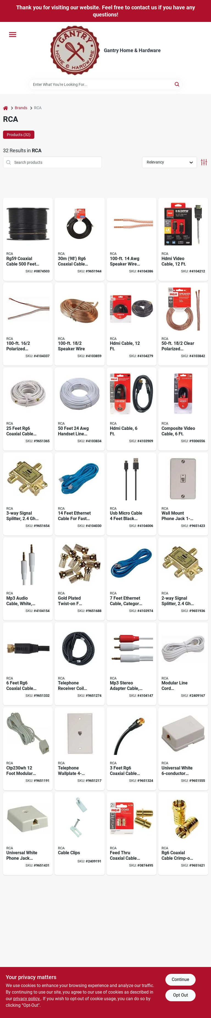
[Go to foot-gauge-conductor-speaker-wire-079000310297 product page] (80, 324)
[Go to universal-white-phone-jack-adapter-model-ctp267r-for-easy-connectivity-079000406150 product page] (28, 833)
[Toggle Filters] (204, 162)
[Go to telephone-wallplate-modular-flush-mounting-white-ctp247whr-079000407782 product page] (80, 748)
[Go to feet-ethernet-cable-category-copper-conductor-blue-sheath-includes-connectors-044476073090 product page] (132, 579)
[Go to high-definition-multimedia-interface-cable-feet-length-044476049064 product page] (132, 324)
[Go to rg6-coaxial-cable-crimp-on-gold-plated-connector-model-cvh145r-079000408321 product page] (183, 833)
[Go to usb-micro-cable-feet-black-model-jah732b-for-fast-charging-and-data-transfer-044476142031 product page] (132, 494)
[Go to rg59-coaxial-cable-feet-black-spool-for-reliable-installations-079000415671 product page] (28, 239)
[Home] (5, 108)
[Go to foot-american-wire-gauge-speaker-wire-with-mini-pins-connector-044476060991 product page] (132, 239)
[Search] (177, 84)
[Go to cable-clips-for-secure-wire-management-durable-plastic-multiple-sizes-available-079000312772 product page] (80, 833)
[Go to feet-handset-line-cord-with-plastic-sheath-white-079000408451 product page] (80, 409)
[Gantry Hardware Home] (75, 50)
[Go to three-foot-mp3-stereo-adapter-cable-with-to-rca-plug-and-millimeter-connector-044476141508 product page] (132, 664)
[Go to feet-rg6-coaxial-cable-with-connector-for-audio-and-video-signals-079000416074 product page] (28, 664)
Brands (21, 108)
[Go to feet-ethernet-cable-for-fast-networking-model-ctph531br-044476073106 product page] (80, 494)
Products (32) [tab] (18, 134)
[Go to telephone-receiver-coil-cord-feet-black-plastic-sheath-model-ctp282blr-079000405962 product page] (80, 664)
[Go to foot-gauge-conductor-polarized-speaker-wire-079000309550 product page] (28, 324)
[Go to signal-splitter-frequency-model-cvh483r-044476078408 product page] (28, 494)
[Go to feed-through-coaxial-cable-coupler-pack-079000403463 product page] (132, 833)
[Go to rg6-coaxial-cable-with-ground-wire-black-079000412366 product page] (80, 239)
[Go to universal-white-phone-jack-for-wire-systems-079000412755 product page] (183, 748)
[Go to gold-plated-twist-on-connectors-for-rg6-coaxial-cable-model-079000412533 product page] (80, 579)
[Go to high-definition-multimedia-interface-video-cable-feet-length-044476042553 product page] (183, 239)
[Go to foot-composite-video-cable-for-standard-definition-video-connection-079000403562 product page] (183, 409)
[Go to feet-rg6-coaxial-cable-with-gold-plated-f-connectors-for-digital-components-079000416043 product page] (28, 409)
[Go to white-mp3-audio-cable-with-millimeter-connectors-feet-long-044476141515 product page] (28, 579)
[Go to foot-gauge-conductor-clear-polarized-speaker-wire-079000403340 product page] (183, 324)
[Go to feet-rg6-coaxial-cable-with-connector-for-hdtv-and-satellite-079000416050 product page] (132, 748)
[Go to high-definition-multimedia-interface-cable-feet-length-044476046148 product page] (132, 409)
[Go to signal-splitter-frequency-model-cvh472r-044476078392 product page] (183, 579)
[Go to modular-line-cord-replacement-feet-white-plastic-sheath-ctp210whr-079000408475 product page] (183, 664)
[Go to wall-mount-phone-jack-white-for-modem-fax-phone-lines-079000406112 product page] (183, 494)
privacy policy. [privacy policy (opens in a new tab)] (27, 998)
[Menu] (12, 34)
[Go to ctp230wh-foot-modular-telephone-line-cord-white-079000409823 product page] (28, 748)
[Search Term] (105, 84)
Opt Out (180, 995)
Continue (180, 979)
